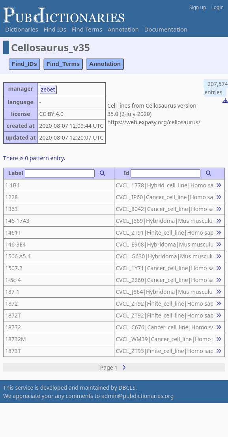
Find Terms (87, 29)
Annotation (123, 29)
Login (217, 7)
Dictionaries (21, 29)
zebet (48, 89)
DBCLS (126, 387)
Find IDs (55, 29)
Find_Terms (63, 63)
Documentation (166, 29)
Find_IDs (24, 63)
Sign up (197, 7)
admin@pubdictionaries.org (137, 396)
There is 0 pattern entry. (34, 158)
